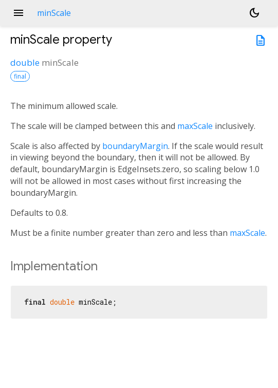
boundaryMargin (135, 146)
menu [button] (18, 13)
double (25, 62)
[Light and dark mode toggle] (254, 13)
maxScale (195, 126)
